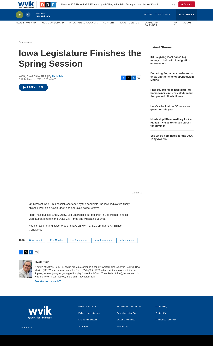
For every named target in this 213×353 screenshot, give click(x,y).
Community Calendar (152, 30)
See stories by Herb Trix (49, 288)
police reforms (126, 247)
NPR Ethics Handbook (165, 326)
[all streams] (186, 21)
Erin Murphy (56, 247)
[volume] (28, 21)
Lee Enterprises (78, 247)
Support (108, 29)
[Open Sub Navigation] (18, 34)
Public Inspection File (126, 320)
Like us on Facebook (87, 326)
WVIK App (83, 333)
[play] (19, 21)
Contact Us (160, 320)
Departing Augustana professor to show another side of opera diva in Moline (172, 83)
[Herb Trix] (25, 276)
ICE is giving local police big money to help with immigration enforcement (170, 67)
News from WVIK (26, 29)
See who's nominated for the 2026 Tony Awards (171, 144)
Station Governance (126, 326)
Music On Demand (53, 29)
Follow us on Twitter (87, 313)
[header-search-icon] (175, 7)
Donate (189, 7)
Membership (122, 333)
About (187, 29)
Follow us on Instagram (89, 320)
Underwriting (161, 313)
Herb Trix (57, 83)
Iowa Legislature (103, 247)
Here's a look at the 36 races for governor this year (170, 114)
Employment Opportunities (129, 313)
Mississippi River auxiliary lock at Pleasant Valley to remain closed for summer (171, 129)
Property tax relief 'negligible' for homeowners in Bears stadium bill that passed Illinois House (171, 99)
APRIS (176, 30)
